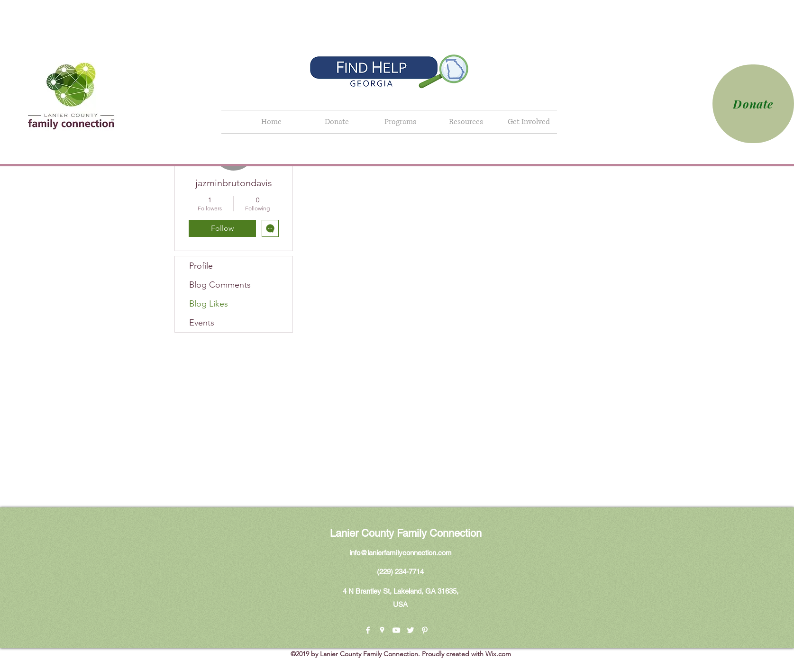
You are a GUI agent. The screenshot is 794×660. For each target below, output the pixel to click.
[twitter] (410, 630)
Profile (201, 266)
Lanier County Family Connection (406, 533)
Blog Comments (220, 285)
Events (201, 322)
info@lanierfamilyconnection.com (400, 553)
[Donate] (753, 103)
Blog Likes (208, 303)
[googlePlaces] (382, 630)
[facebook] (368, 630)
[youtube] (396, 630)
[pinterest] (424, 630)
